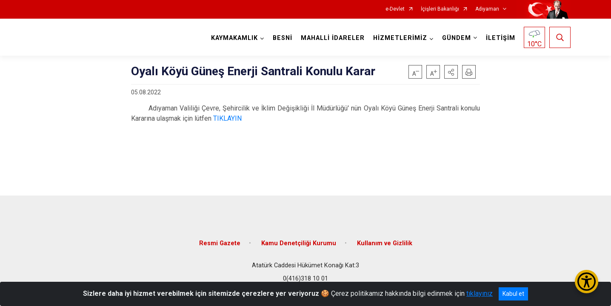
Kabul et (513, 293)
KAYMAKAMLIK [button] (234, 38)
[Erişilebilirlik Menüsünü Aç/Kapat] (586, 281)
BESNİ (282, 38)
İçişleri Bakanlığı (440, 9)
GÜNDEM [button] (456, 38)
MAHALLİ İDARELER (333, 38)
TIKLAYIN (227, 118)
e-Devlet (395, 9)
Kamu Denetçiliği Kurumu (298, 243)
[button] (451, 72)
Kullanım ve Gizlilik (384, 243)
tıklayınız (479, 293)
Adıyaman (487, 9)
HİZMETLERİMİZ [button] (400, 38)
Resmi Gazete (219, 243)
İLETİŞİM (500, 38)
